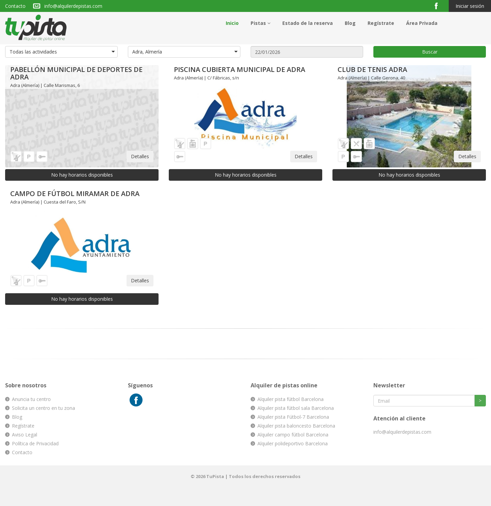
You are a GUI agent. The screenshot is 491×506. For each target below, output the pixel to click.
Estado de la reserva (307, 23)
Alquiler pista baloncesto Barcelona (296, 425)
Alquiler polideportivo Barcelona (292, 443)
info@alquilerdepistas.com (73, 6)
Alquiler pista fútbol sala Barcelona (295, 408)
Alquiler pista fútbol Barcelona (290, 399)
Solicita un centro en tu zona (43, 408)
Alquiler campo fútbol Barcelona (292, 434)
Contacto (15, 6)
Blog (350, 23)
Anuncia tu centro (31, 399)
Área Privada (421, 23)
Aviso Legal (24, 434)
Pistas (260, 23)
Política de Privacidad (35, 443)
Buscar (429, 51)
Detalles (140, 156)
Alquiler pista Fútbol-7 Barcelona (293, 417)
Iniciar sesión (470, 6)
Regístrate (381, 23)
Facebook (439, 5)
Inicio (232, 23)
